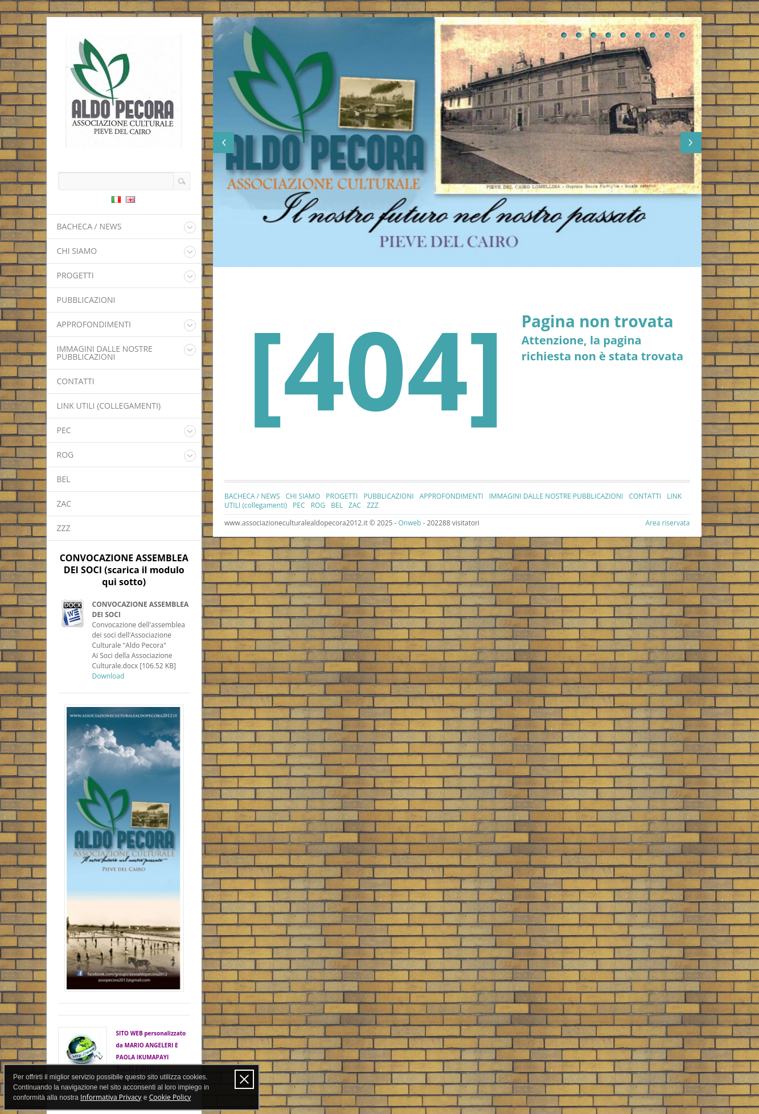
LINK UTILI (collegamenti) (109, 405)
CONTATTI (76, 381)
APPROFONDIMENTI (94, 324)
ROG (65, 454)
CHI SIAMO (77, 250)
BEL (64, 479)
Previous (223, 142)
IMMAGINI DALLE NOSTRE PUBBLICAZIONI (105, 352)
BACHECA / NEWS (89, 226)
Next (690, 142)
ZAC (64, 503)
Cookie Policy (170, 1097)
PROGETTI (75, 275)
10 (682, 35)
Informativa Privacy (110, 1097)
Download (108, 676)
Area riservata (668, 523)
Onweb (409, 523)
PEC (64, 430)
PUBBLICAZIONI (86, 299)
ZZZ (64, 528)
